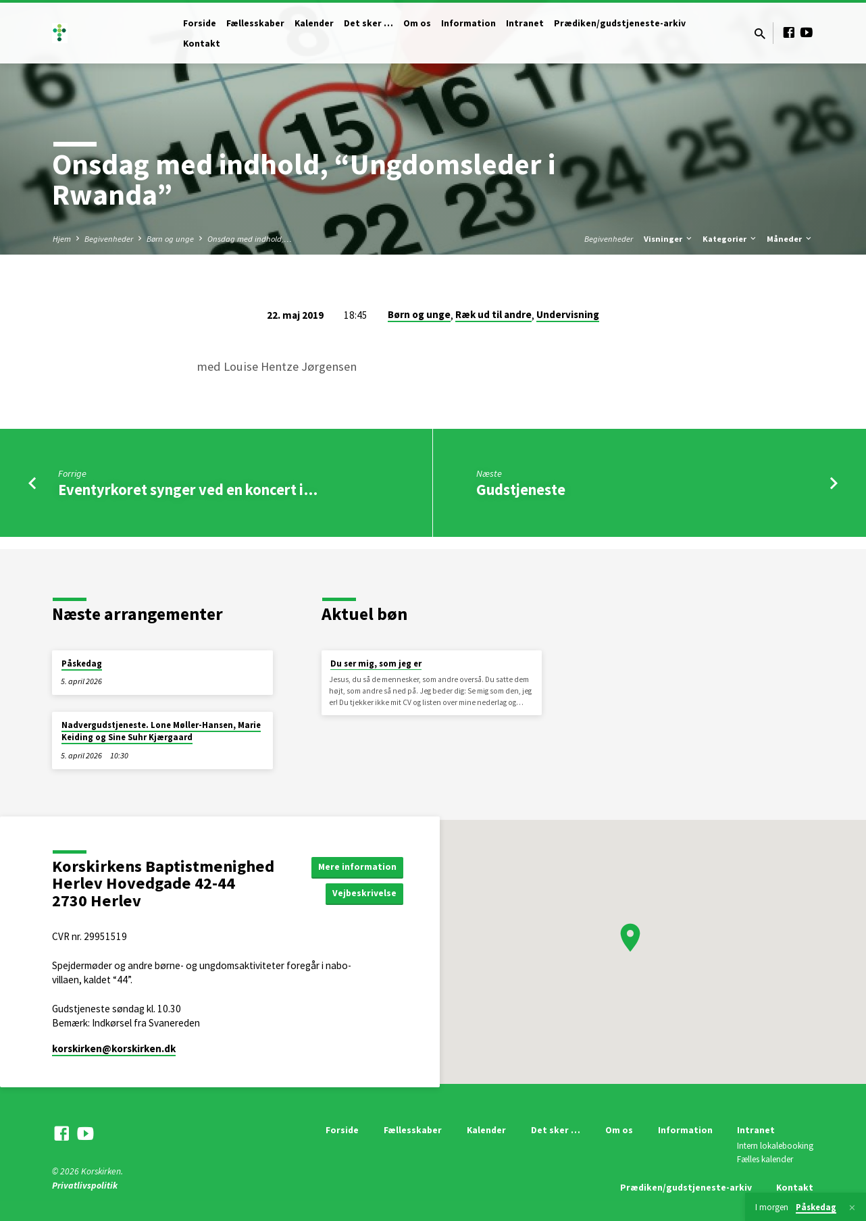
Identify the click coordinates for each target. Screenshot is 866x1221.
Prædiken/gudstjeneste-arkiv (620, 23)
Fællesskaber (255, 23)
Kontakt (201, 43)
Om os (417, 23)
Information (468, 23)
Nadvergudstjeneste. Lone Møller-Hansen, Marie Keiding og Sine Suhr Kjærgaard (161, 731)
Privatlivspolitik (85, 1185)
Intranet (525, 23)
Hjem (62, 239)
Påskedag (81, 663)
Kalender (314, 23)
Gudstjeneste (520, 489)
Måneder (790, 239)
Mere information (357, 866)
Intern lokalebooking (775, 1145)
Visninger (669, 239)
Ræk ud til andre (493, 314)
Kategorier (730, 239)
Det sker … (368, 23)
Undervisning (567, 314)
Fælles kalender (765, 1159)
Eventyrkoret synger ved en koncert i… (187, 489)
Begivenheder (108, 239)
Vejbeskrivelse (364, 893)
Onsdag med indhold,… (249, 239)
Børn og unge (170, 239)
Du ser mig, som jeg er (376, 663)
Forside (199, 23)
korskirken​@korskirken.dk (114, 1048)
